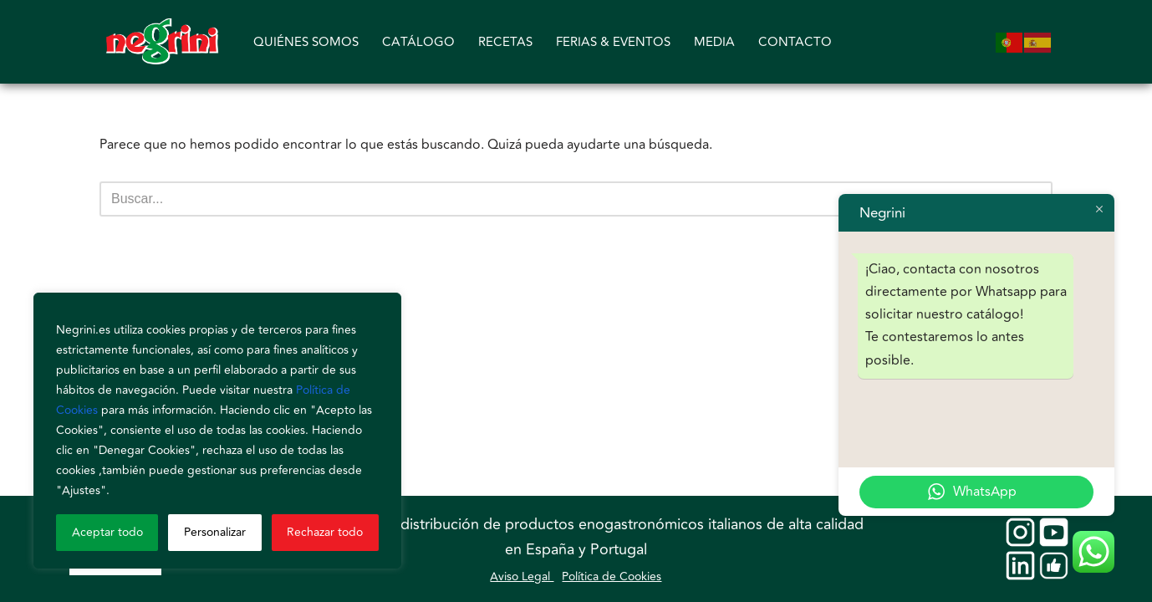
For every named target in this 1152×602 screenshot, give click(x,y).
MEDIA (714, 42)
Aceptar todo (107, 532)
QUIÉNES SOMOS (306, 42)
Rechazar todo (325, 532)
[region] (217, 431)
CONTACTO (795, 42)
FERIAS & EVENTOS (613, 42)
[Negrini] (162, 42)
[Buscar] (557, 199)
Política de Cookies (611, 576)
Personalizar (215, 532)
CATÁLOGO (418, 42)
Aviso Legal (521, 576)
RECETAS (505, 42)
